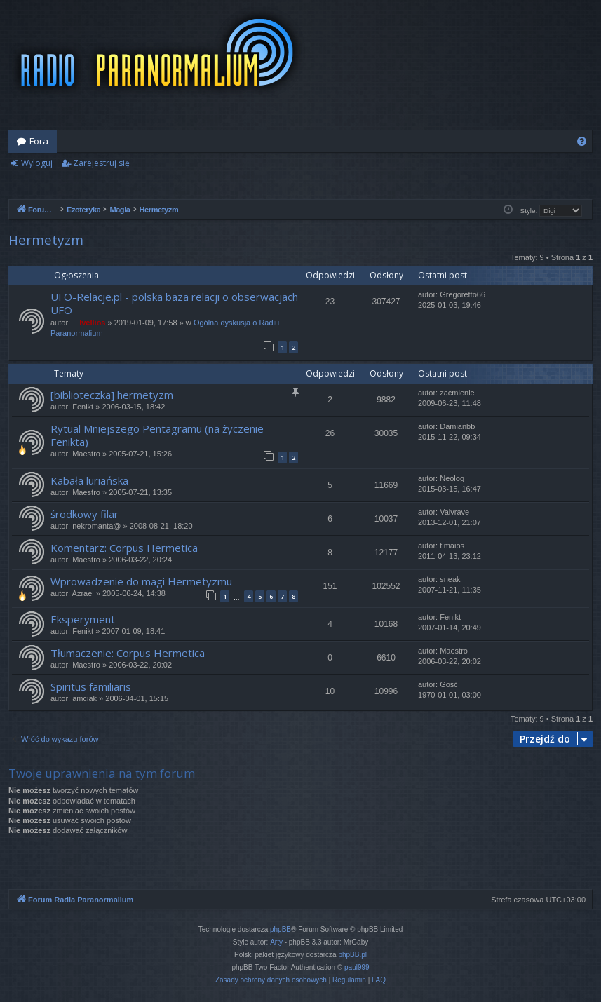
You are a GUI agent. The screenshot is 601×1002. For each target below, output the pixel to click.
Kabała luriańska (89, 480)
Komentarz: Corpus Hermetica (124, 548)
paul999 (357, 967)
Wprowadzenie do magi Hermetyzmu (141, 581)
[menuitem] (582, 141)
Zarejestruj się (101, 163)
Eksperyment (82, 619)
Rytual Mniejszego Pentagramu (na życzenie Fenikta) (157, 435)
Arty (276, 942)
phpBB (280, 929)
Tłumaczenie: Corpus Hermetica (127, 653)
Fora (38, 141)
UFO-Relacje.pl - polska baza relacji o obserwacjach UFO (174, 303)
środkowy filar (84, 514)
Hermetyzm (45, 240)
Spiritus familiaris (90, 686)
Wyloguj (37, 163)
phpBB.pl (352, 955)
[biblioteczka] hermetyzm (111, 395)
